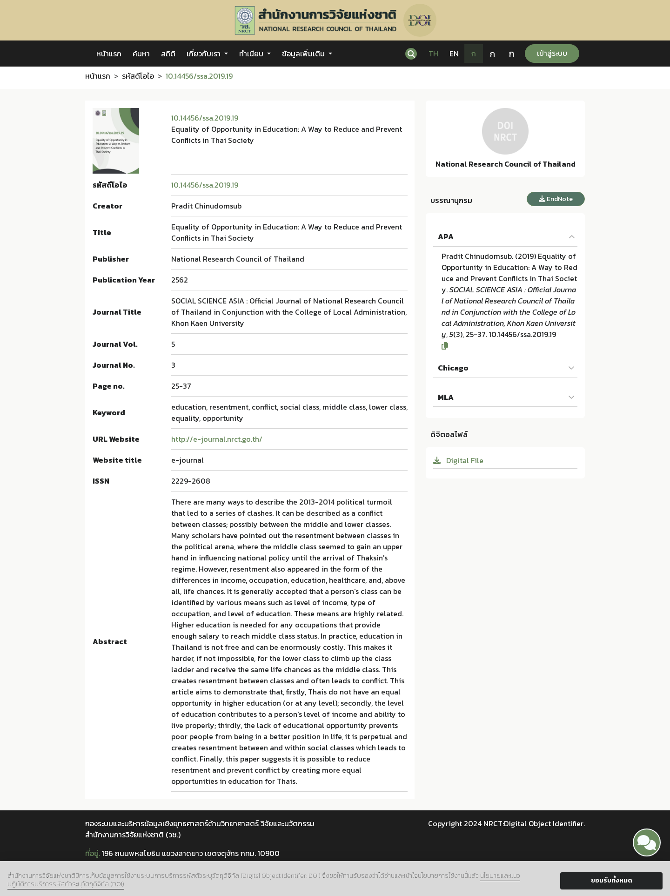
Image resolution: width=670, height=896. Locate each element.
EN (454, 53)
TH (433, 53)
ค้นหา (141, 53)
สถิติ (168, 53)
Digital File (458, 460)
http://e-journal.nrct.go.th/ (216, 439)
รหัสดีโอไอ (138, 75)
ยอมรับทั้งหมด (611, 880)
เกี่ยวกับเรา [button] (204, 53)
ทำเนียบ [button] (252, 53)
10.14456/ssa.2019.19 (204, 117)
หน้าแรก (108, 53)
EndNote (556, 199)
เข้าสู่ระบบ (552, 53)
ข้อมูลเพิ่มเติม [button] (304, 53)
